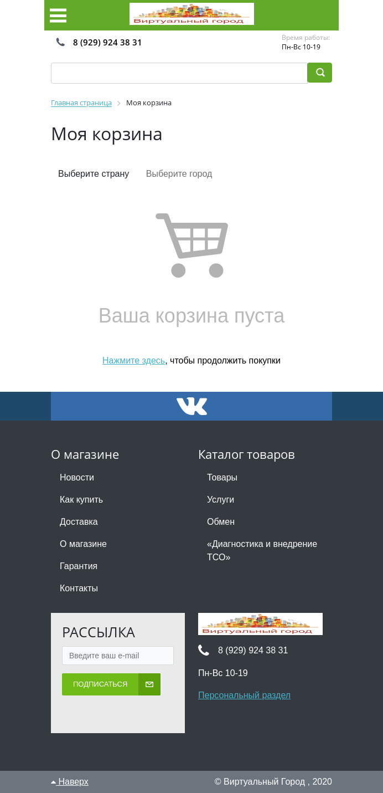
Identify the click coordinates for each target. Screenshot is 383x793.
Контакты (79, 588)
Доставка (79, 521)
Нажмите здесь (133, 360)
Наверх (70, 781)
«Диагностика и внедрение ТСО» (262, 550)
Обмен (221, 521)
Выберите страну (93, 173)
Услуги (220, 499)
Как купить (81, 499)
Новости (77, 477)
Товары (222, 477)
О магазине (83, 544)
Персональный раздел (244, 695)
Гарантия (78, 566)
